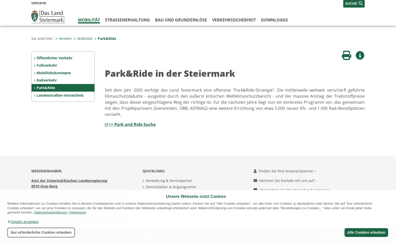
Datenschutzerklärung (50, 212)
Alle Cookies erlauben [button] (366, 232)
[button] (23, 222)
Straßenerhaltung (127, 20)
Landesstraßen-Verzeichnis (60, 95)
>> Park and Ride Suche (132, 124)
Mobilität (89, 20)
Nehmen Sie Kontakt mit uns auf (285, 180)
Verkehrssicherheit (234, 20)
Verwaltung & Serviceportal (169, 180)
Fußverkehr (47, 65)
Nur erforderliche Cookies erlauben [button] (41, 232)
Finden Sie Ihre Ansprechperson (285, 171)
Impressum (77, 212)
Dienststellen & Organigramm (171, 186)
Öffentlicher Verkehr (54, 58)
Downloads (274, 20)
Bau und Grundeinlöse (181, 20)
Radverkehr (47, 80)
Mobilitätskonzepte (54, 72)
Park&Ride (105, 38)
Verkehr (63, 38)
